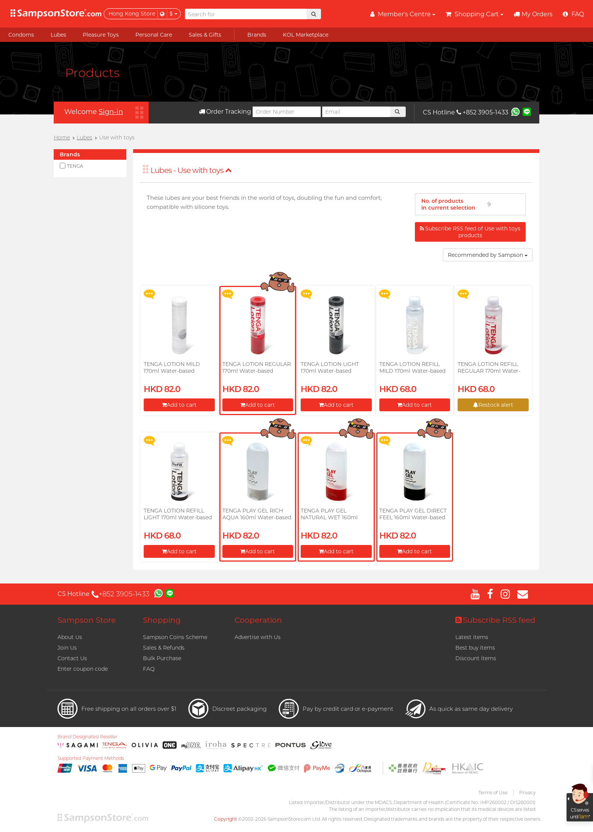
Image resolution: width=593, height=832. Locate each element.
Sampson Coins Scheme (175, 637)
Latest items (471, 637)
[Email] (356, 112)
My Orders (533, 14)
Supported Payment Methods (90, 758)
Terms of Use (493, 792)
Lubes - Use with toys (191, 170)
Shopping (162, 620)
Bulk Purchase (162, 658)
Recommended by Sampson (488, 255)
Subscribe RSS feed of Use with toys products (470, 232)
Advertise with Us (257, 637)
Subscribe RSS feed (495, 620)
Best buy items (475, 647)
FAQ (149, 668)
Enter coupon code (82, 668)
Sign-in (111, 112)
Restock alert (493, 404)
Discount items (475, 658)
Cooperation (258, 620)
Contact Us (72, 658)
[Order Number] (287, 112)
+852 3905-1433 (482, 112)
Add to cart (179, 404)
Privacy (527, 792)
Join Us (67, 647)
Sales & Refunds (164, 647)
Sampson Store (86, 620)
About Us (69, 637)
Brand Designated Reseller (87, 737)
